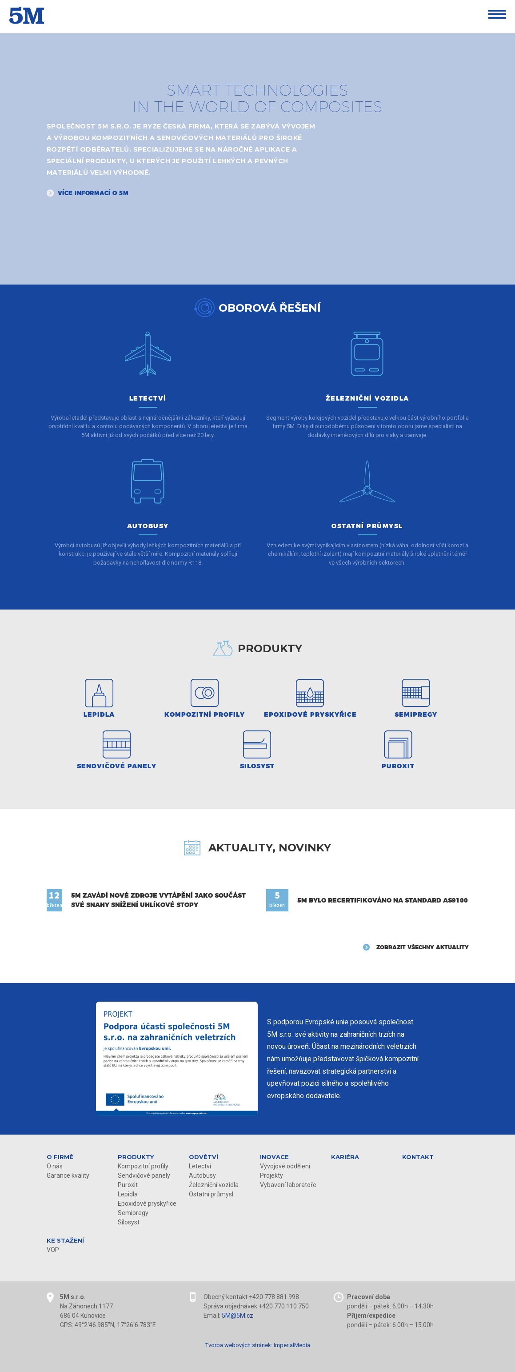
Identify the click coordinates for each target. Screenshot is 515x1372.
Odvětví (203, 1156)
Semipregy (133, 1212)
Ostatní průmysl (211, 1194)
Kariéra (345, 1156)
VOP (53, 1249)
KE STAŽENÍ (65, 1240)
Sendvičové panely (144, 1175)
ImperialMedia (292, 1345)
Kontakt (418, 1156)
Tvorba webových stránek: (238, 1345)
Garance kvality (68, 1175)
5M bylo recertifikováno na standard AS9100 (382, 900)
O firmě (60, 1156)
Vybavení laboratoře (288, 1184)
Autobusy (202, 1175)
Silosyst (129, 1222)
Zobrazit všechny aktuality (422, 947)
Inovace (274, 1156)
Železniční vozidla (214, 1184)
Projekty (271, 1175)
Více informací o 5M (93, 193)
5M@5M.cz (237, 1315)
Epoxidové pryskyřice (147, 1203)
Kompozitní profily (143, 1166)
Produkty (136, 1156)
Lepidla (128, 1194)
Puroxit (128, 1184)
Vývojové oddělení (285, 1166)
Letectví (200, 1166)
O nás (55, 1166)
